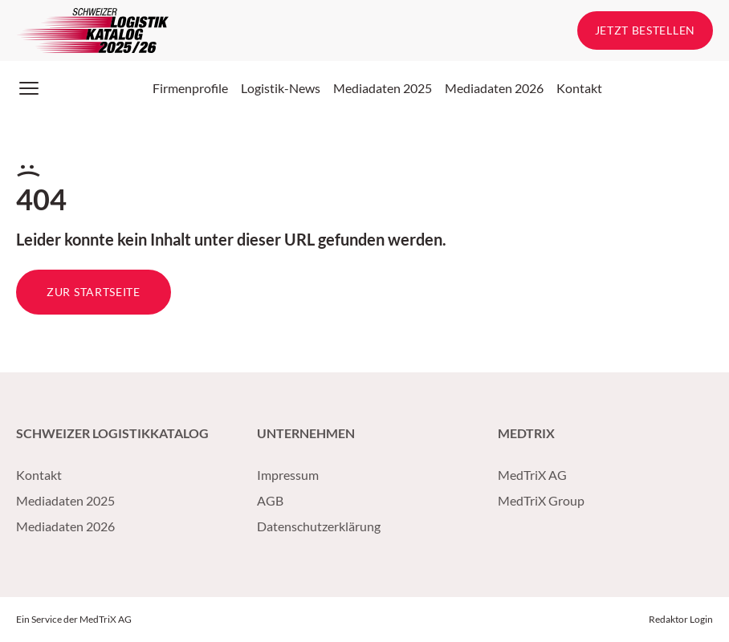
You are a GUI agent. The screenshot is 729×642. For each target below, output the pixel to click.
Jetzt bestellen (645, 30)
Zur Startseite (94, 292)
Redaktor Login (681, 619)
